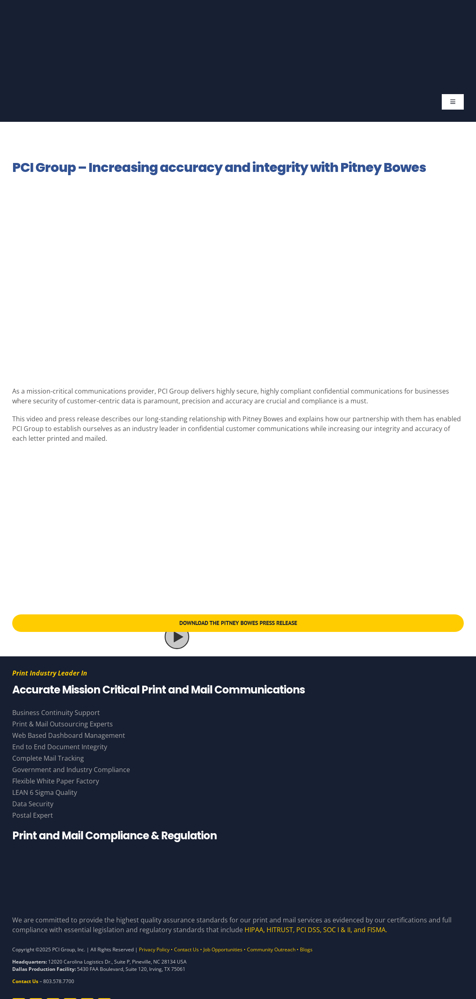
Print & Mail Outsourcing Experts (62, 724)
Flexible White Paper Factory (55, 781)
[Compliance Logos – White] (238, 855)
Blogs (306, 949)
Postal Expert (32, 815)
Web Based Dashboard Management (68, 735)
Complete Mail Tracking (48, 758)
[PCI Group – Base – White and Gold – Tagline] (232, 15)
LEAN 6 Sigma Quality (44, 792)
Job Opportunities (222, 949)
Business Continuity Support (56, 712)
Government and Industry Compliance (71, 769)
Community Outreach (271, 949)
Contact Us (186, 949)
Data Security (32, 803)
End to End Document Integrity (59, 746)
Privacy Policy (154, 949)
